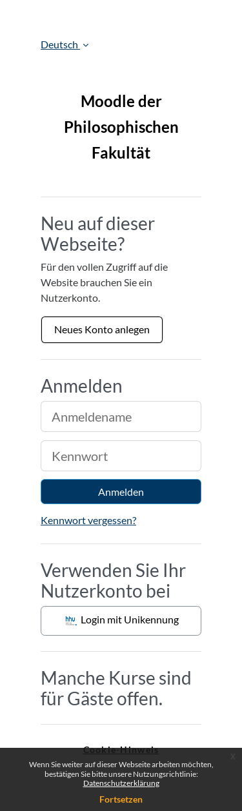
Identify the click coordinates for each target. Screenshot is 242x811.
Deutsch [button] (60, 44)
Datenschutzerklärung (121, 783)
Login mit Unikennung (121, 621)
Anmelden (121, 491)
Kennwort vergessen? (88, 520)
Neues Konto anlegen (102, 329)
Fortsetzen (121, 799)
